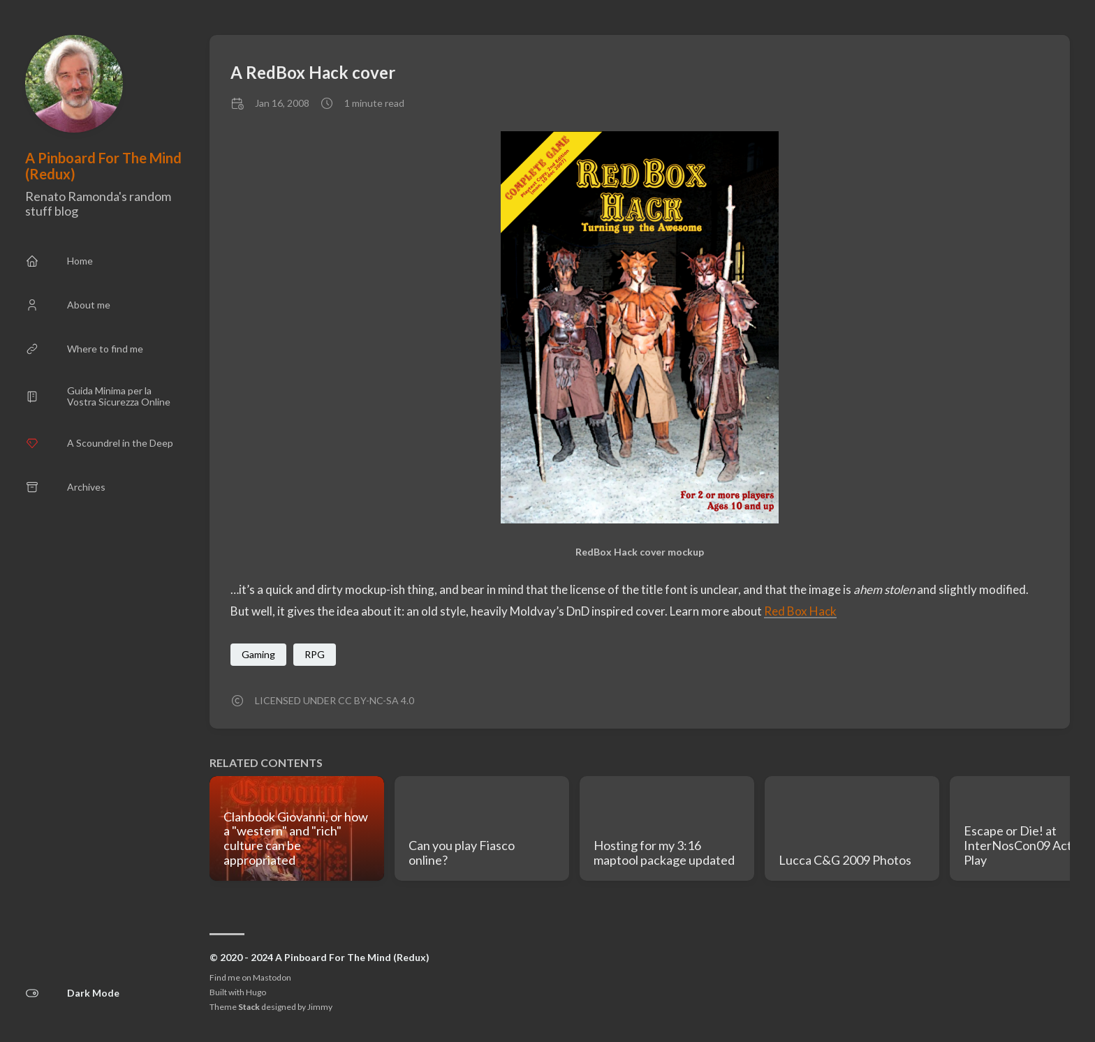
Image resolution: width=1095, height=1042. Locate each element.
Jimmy (319, 1007)
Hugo (256, 992)
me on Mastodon (259, 977)
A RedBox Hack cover (312, 72)
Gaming (258, 654)
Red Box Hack (800, 611)
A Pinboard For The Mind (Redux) (103, 165)
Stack (249, 1007)
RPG (314, 654)
